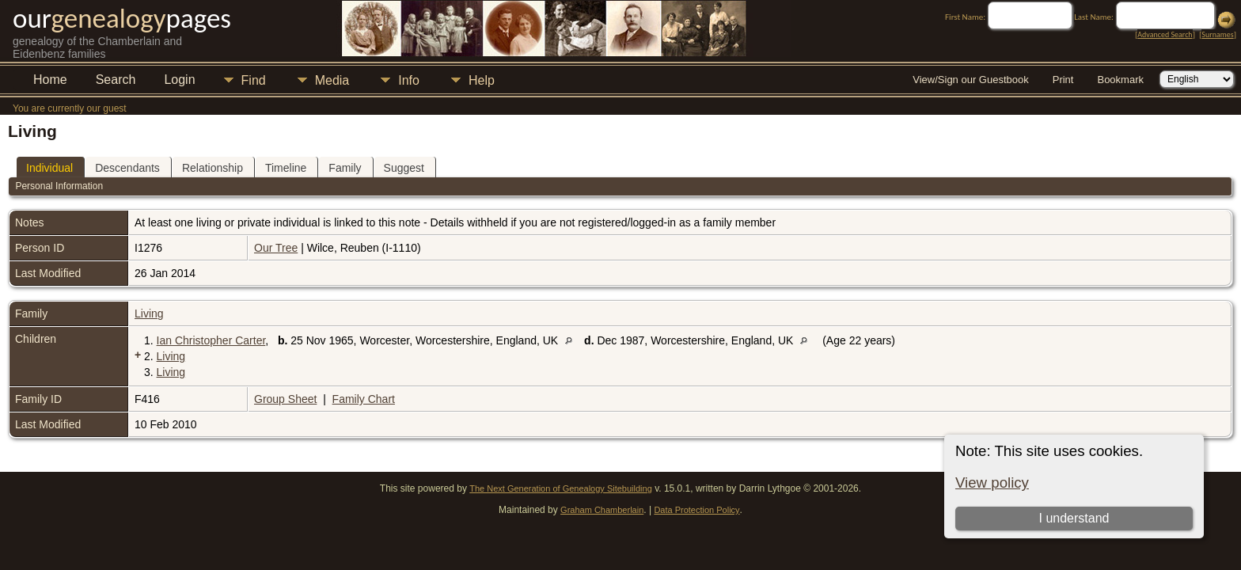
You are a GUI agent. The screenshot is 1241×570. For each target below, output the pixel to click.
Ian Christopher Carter (211, 340)
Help (482, 80)
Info (408, 80)
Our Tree (276, 247)
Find (253, 80)
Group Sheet (285, 399)
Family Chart (363, 399)
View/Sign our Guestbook (970, 80)
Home (50, 79)
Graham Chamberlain (601, 510)
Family (344, 168)
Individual (49, 168)
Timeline (285, 168)
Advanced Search (1164, 34)
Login (179, 79)
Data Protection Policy (696, 510)
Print (1063, 80)
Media (332, 80)
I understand (1073, 518)
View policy (992, 482)
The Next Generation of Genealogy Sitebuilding (560, 488)
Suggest (404, 168)
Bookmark (1120, 80)
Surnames (1217, 34)
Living (149, 313)
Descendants (127, 168)
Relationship (212, 168)
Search (116, 79)
